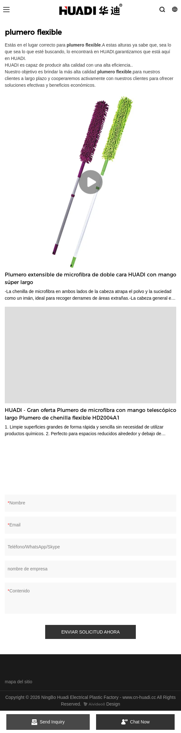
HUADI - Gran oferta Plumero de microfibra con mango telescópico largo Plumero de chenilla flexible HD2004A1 (90, 414)
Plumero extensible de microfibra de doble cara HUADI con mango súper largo (90, 278)
